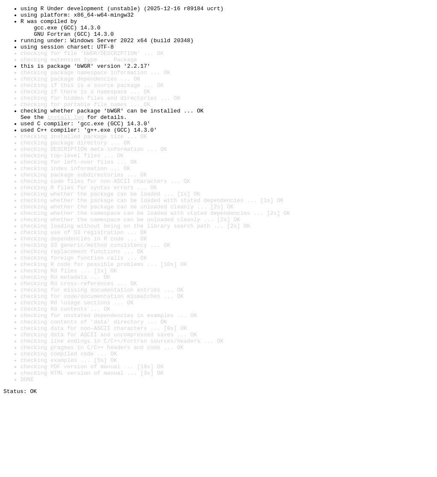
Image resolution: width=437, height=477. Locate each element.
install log (65, 140)
